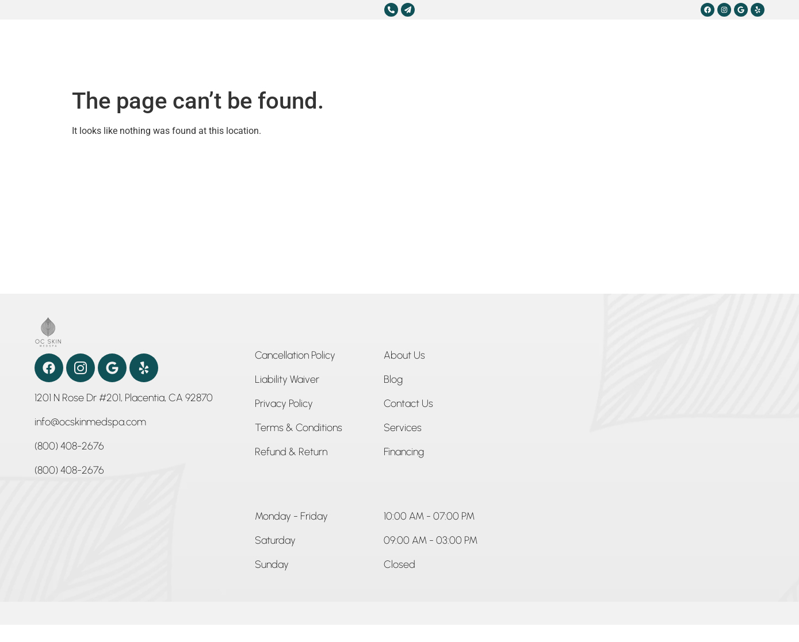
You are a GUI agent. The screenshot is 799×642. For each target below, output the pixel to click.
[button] (291, 518)
